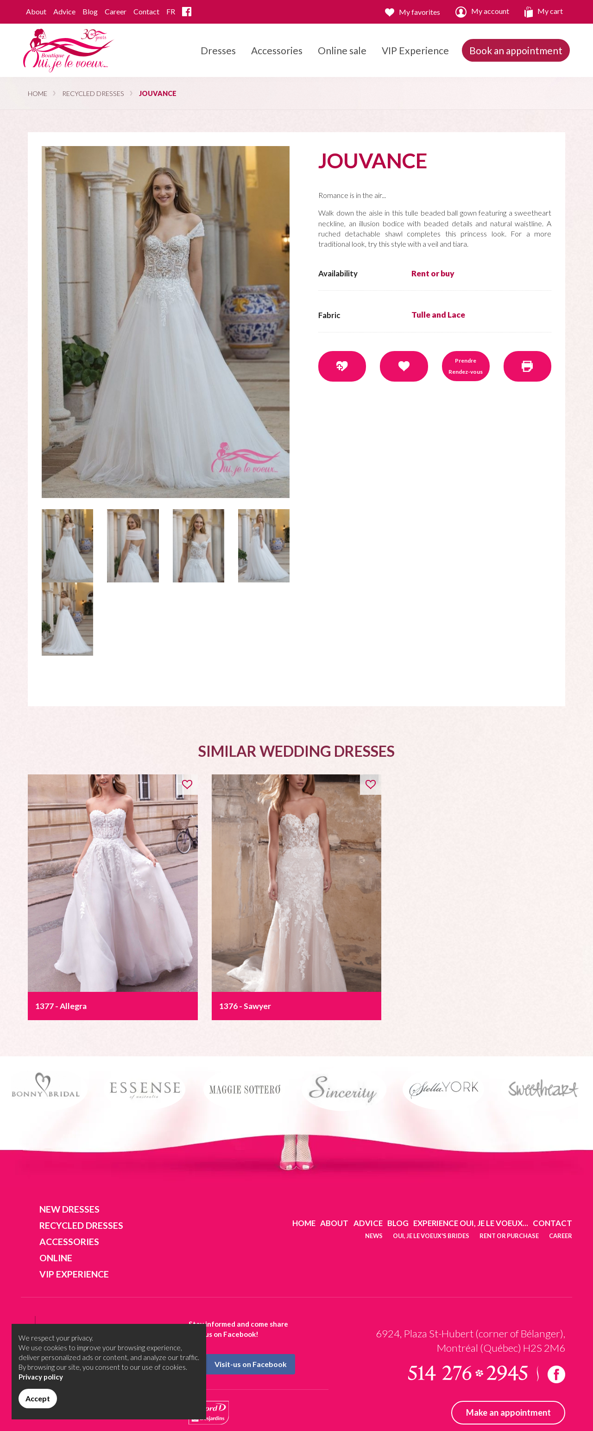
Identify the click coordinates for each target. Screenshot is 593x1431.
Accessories (277, 61)
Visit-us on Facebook (238, 1364)
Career (115, 11)
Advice (64, 11)
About (36, 11)
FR (170, 11)
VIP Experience (415, 50)
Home (37, 93)
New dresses (69, 1209)
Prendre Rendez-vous (465, 366)
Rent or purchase (509, 1235)
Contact (146, 11)
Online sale (342, 50)
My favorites (412, 12)
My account (482, 12)
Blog (90, 11)
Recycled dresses (93, 93)
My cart (543, 12)
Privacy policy (41, 1377)
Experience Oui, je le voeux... (470, 1223)
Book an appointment (515, 50)
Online (55, 1257)
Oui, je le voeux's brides (431, 1235)
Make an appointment (508, 1412)
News (374, 1235)
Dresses (218, 61)
